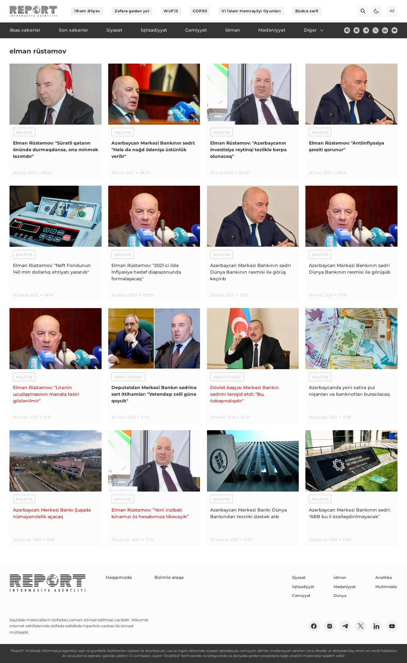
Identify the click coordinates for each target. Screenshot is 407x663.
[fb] (347, 30)
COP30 (200, 11)
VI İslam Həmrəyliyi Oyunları (251, 11)
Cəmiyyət (301, 595)
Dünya (340, 595)
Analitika (383, 577)
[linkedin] (385, 30)
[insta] (357, 30)
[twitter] (376, 30)
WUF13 (171, 11)
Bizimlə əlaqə (162, 577)
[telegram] (366, 30)
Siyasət (298, 577)
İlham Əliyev (87, 11)
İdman (340, 577)
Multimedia (386, 586)
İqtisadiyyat (303, 586)
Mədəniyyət (345, 586)
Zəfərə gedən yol (132, 11)
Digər (314, 30)
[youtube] (394, 30)
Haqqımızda (117, 577)
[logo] (33, 11)
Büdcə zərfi (306, 11)
